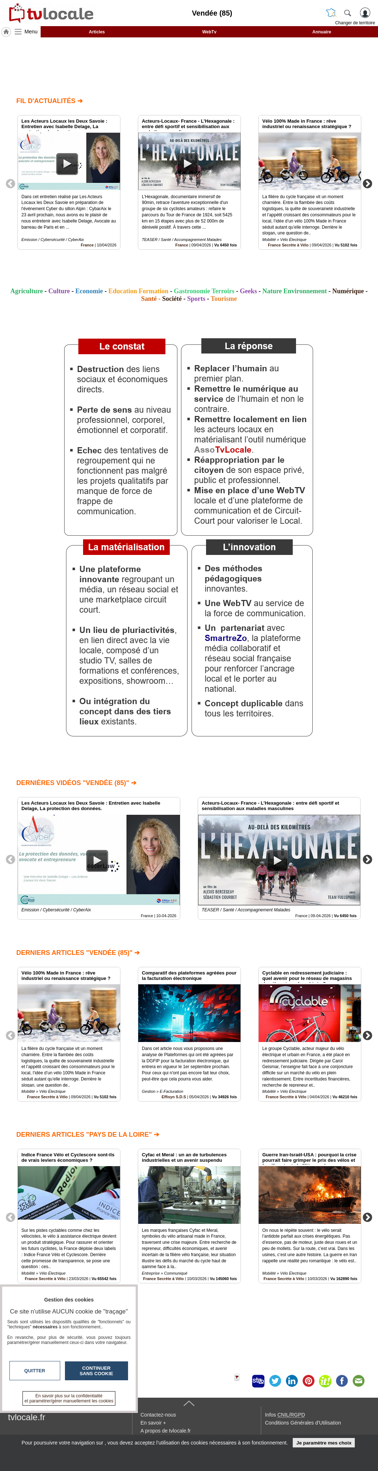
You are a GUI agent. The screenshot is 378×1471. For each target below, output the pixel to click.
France (87, 245)
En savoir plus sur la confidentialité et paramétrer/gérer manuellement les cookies (69, 1398)
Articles (97, 31)
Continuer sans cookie (96, 1370)
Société (172, 298)
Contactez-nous (158, 1415)
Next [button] (367, 183)
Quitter (34, 1370)
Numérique (348, 291)
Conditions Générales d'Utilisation (303, 1423)
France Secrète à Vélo (288, 245)
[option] (68, 182)
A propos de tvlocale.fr (165, 1431)
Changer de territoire (355, 22)
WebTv (209, 31)
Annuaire (321, 31)
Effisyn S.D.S (174, 1097)
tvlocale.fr (26, 1417)
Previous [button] (10, 183)
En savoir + (153, 1423)
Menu (31, 31)
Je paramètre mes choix (324, 1443)
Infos (285, 1415)
